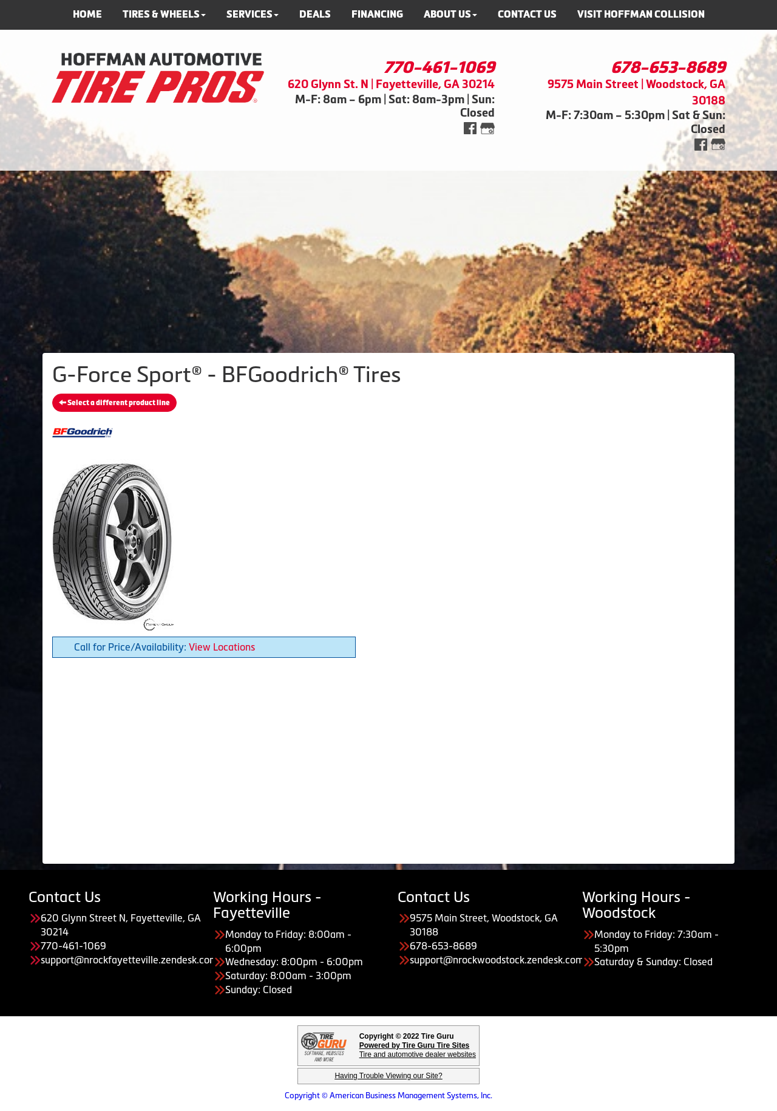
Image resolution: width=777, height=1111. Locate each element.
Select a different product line (114, 402)
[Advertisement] (388, 256)
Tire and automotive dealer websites (417, 1050)
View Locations (222, 646)
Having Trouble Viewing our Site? (388, 1076)
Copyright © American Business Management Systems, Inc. (388, 1095)
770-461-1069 (439, 67)
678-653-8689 (668, 67)
